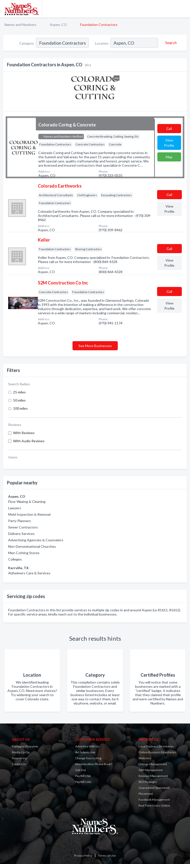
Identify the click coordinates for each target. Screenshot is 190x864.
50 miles (19, 400)
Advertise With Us (87, 746)
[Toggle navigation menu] (183, 9)
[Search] (170, 43)
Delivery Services (21, 533)
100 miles (20, 408)
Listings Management (153, 764)
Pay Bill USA (83, 776)
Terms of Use (107, 855)
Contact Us (19, 764)
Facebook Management (154, 799)
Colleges (15, 559)
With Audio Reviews (29, 441)
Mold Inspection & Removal (29, 514)
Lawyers (14, 508)
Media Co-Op (20, 752)
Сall (169, 128)
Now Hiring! (20, 758)
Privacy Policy (83, 855)
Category (26, 43)
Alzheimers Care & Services (29, 573)
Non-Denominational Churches (32, 546)
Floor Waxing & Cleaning (27, 501)
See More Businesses (95, 346)
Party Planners (19, 521)
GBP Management (151, 770)
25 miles (19, 392)
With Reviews (24, 433)
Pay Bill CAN (83, 782)
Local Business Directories (156, 746)
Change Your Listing (88, 758)
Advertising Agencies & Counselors (35, 540)
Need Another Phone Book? (93, 764)
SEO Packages (148, 782)
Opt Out (80, 770)
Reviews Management (153, 776)
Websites (145, 758)
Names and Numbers (20, 24)
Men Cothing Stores (24, 553)
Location (101, 43)
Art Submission (85, 752)
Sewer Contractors (23, 527)
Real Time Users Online (154, 805)
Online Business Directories (157, 752)
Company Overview (25, 746)
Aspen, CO (58, 24)
